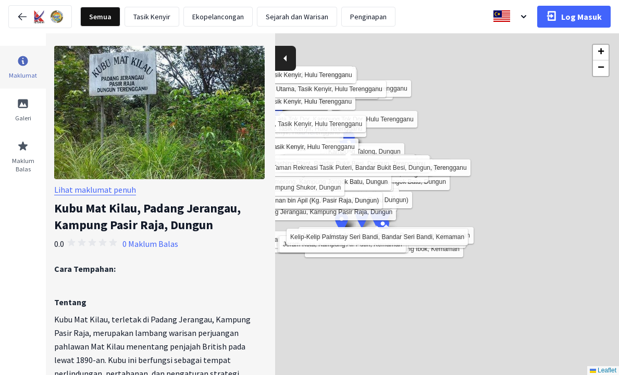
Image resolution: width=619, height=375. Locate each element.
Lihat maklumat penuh (95, 189)
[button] (382, 227)
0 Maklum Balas (150, 244)
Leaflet (603, 370)
